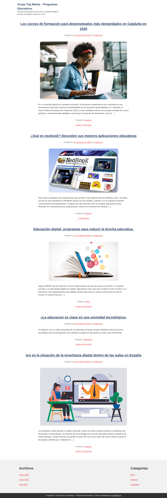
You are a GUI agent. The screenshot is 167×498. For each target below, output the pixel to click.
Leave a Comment (83, 125)
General (87, 120)
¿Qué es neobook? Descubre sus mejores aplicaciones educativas (83, 136)
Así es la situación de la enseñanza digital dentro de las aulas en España (83, 355)
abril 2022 (23, 485)
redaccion (98, 35)
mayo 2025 (24, 475)
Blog (88, 302)
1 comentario (83, 218)
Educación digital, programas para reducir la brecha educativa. (83, 229)
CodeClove (116, 495)
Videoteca (88, 339)
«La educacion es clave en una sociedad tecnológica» (83, 317)
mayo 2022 (24, 480)
